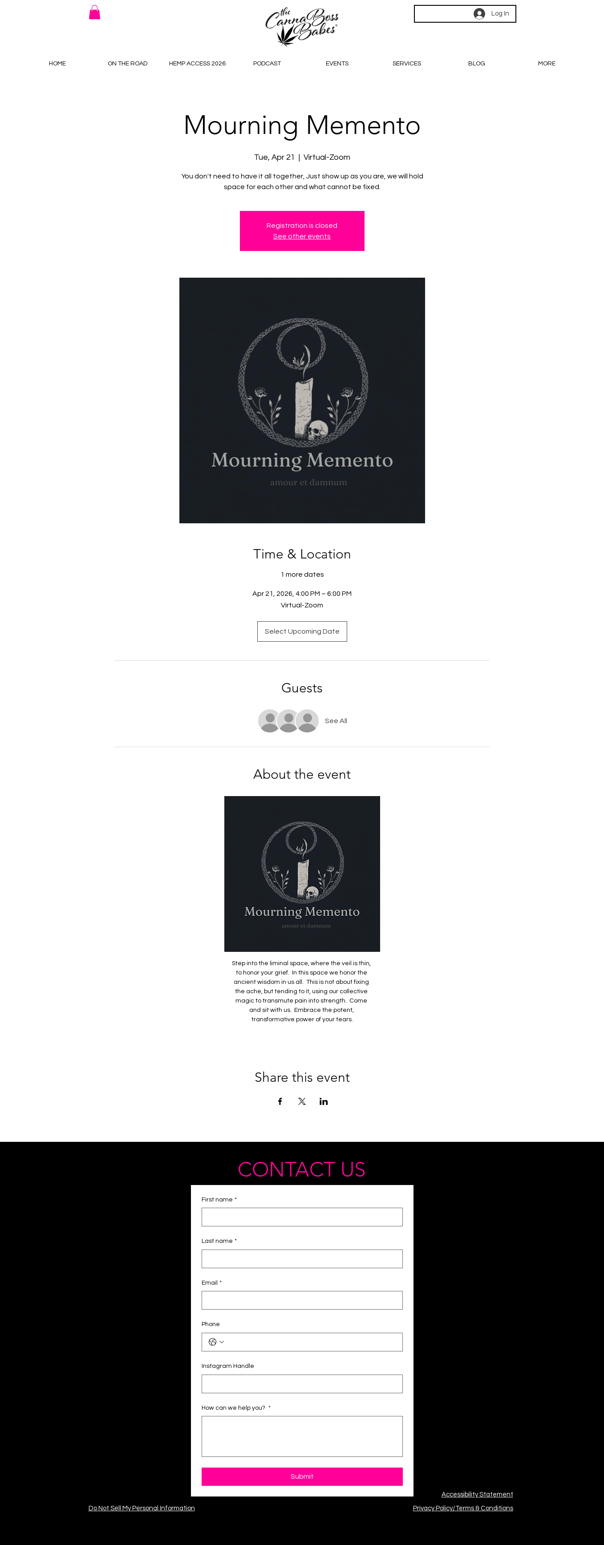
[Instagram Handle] (299, 1384)
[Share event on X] (302, 1101)
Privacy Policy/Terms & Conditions (463, 1508)
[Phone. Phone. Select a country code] (216, 1342)
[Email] (299, 1300)
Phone (211, 1324)
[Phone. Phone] (311, 1342)
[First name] (299, 1217)
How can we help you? (236, 1408)
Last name (219, 1241)
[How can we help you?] (302, 1436)
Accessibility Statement (477, 1494)
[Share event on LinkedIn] (324, 1101)
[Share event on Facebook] (280, 1101)
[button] (95, 12)
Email (212, 1283)
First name (219, 1200)
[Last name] (299, 1259)
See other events (302, 236)
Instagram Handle (228, 1366)
